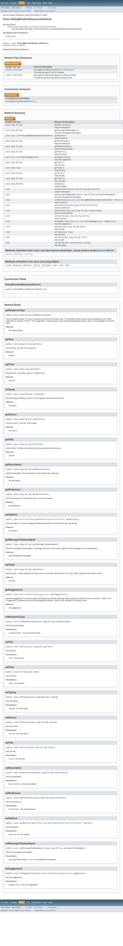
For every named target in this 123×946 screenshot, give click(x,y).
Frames (29, 8)
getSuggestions (61, 161)
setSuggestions (61, 228)
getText (58, 166)
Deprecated (36, 3)
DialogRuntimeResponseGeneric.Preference (54, 71)
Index (45, 3)
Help (50, 3)
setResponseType (62, 217)
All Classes (52, 8)
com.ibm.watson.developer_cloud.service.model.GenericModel (31, 27)
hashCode (18, 263)
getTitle (58, 177)
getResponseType (62, 149)
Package (13, 3)
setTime (58, 240)
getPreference (61, 144)
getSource (59, 155)
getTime (58, 172)
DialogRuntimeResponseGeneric (20, 103)
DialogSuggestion (29, 161)
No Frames (38, 8)
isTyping (58, 189)
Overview (4, 3)
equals (9, 263)
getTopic (58, 183)
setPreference (61, 211)
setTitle (58, 245)
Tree (28, 3)
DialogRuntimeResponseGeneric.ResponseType (55, 76)
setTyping (59, 251)
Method (28, 11)
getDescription (61, 127)
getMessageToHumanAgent (65, 132)
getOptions (59, 138)
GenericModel (18, 46)
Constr (22, 11)
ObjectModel (11, 36)
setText (58, 234)
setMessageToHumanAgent (65, 200)
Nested (11, 11)
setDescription (61, 194)
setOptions (59, 206)
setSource (59, 223)
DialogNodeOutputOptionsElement (36, 138)
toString (28, 263)
